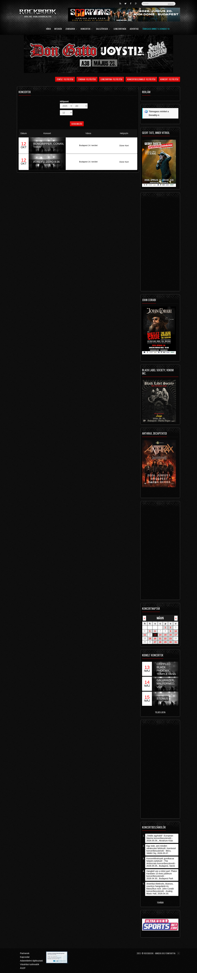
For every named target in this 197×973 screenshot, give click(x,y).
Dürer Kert (124, 145)
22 (165, 638)
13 (155, 635)
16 (170, 635)
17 (175, 635)
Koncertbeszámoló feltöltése (141, 79)
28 (160, 642)
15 (165, 635)
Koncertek (86, 29)
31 (175, 642)
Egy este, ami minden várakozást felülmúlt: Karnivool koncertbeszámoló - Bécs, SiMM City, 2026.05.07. (161, 849)
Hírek (48, 29)
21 (160, 638)
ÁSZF (23, 968)
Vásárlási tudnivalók (29, 964)
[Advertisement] (160, 242)
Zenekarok (71, 29)
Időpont (64, 101)
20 (155, 638)
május (160, 618)
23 (170, 638)
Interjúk (58, 29)
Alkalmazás (76, 123)
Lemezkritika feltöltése (112, 79)
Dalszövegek (103, 29)
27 (155, 642)
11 (144, 635)
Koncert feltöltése (169, 79)
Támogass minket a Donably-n (155, 29)
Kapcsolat (24, 957)
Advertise (134, 29)
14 (160, 635)
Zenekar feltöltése (87, 79)
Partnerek (24, 953)
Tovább (160, 902)
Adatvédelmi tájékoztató (31, 960)
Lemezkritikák (120, 29)
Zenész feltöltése (65, 79)
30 (170, 642)
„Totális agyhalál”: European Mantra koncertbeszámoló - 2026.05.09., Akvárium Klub (159, 838)
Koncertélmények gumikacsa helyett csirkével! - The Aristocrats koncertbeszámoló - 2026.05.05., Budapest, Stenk (161, 862)
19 (150, 638)
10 (175, 631)
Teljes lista (160, 712)
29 (165, 642)
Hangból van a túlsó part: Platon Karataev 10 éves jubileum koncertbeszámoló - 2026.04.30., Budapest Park (161, 875)
